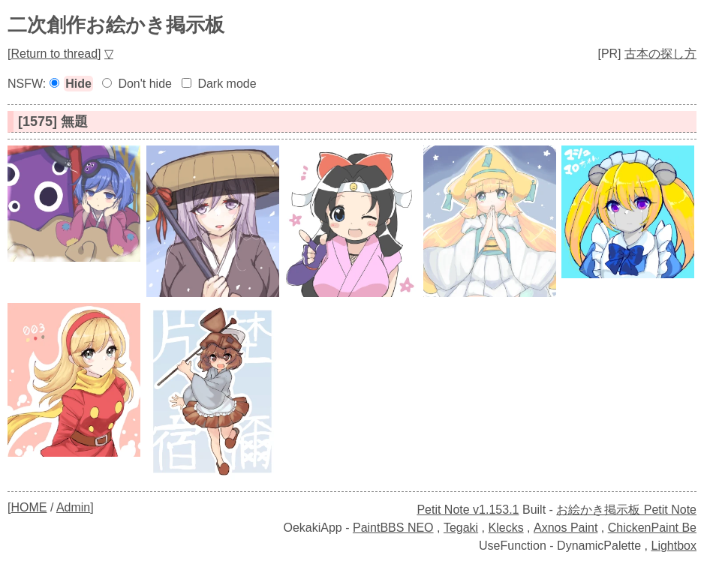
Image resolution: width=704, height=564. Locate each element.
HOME (29, 507)
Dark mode (226, 83)
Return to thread (54, 53)
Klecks (506, 527)
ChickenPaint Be (652, 527)
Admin (73, 507)
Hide (78, 83)
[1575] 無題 (53, 121)
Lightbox (674, 545)
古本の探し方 (660, 53)
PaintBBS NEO (393, 527)
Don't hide (145, 83)
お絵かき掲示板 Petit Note (626, 509)
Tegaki (461, 527)
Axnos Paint (565, 527)
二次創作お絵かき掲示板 (116, 25)
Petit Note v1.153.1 (468, 509)
